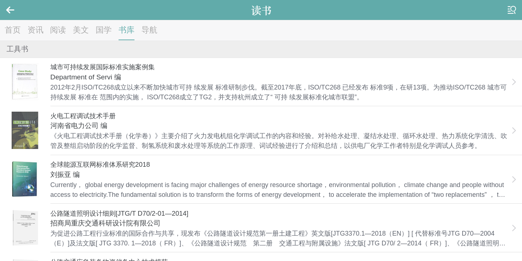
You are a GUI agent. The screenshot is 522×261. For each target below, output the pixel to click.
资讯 (36, 29)
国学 (104, 29)
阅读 (58, 29)
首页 (13, 29)
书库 (126, 29)
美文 (81, 29)
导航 (149, 29)
